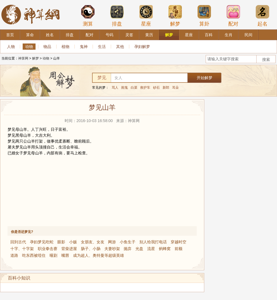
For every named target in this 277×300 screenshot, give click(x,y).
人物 (11, 46)
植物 (65, 46)
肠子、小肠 (90, 248)
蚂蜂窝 (165, 248)
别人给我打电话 (153, 242)
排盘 (117, 16)
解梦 (175, 16)
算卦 (204, 16)
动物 (29, 46)
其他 (120, 46)
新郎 (166, 88)
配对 (233, 16)
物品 (47, 46)
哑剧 (53, 255)
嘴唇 (65, 255)
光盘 (139, 248)
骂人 (115, 88)
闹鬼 (124, 88)
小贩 (73, 242)
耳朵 (175, 88)
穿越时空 (178, 242)
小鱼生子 (127, 242)
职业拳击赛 (47, 248)
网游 (112, 242)
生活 (102, 46)
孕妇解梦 (142, 46)
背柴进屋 (69, 248)
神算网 (23, 58)
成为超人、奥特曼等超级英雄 (98, 255)
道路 (14, 255)
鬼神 (84, 46)
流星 (151, 248)
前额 (178, 248)
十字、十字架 (22, 248)
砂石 (156, 88)
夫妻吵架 (112, 248)
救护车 (145, 88)
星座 (146, 16)
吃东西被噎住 (34, 255)
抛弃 (128, 248)
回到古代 (18, 242)
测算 (87, 16)
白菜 (134, 88)
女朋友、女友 (92, 242)
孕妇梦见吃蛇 (41, 242)
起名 (262, 16)
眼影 (61, 242)
